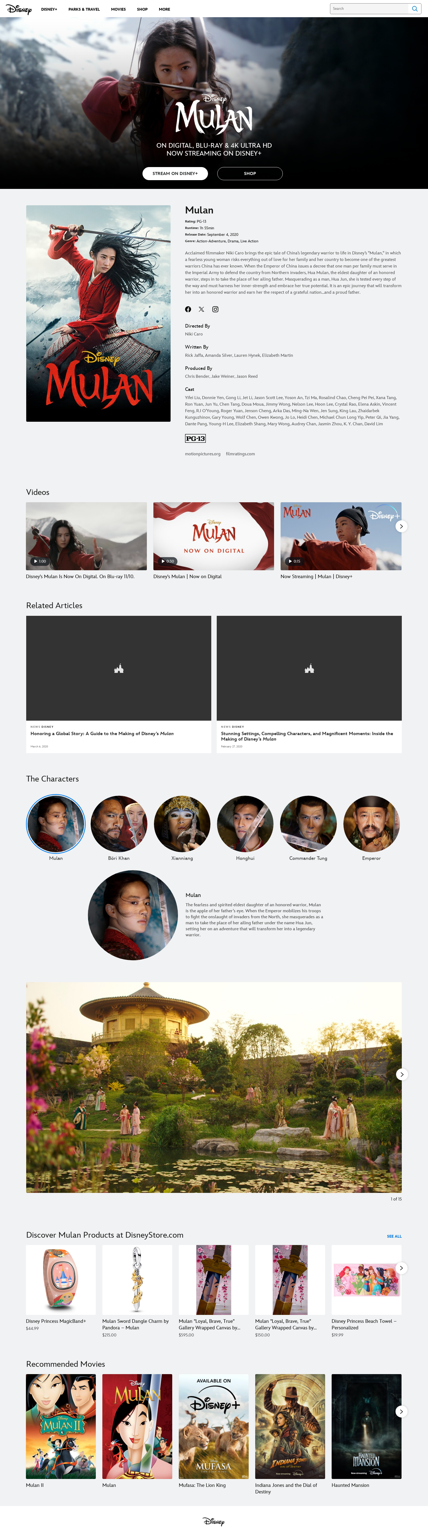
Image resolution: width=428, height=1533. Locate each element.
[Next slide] (393, 1102)
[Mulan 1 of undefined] (56, 830)
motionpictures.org (203, 454)
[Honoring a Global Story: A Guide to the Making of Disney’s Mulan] (119, 739)
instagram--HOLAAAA (215, 309)
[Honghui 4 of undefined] (245, 830)
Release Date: (195, 235)
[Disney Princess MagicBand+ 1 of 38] (61, 1286)
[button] (250, 173)
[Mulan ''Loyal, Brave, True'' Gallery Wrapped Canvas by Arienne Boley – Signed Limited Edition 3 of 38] (214, 1286)
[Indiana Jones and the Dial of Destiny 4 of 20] (290, 1434)
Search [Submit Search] (415, 8)
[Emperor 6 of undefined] (372, 830)
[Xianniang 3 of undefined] (182, 830)
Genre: (190, 241)
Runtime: (192, 228)
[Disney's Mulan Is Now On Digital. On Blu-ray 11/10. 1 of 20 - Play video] (86, 536)
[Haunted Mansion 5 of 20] (367, 1434)
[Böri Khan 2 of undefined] (119, 830)
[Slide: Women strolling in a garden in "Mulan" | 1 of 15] (214, 1102)
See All (394, 1242)
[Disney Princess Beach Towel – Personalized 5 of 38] (367, 1286)
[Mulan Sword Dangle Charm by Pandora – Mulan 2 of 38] (137, 1286)
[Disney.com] (19, 9)
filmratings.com (240, 454)
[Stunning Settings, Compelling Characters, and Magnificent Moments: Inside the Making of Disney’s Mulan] (309, 742)
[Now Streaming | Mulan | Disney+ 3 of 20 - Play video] (341, 536)
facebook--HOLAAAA (188, 309)
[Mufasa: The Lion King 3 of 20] (214, 1434)
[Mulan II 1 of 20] (61, 1434)
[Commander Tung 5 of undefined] (308, 830)
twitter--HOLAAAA (202, 309)
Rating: (190, 221)
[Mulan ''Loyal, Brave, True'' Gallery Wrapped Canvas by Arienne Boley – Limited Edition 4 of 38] (290, 1286)
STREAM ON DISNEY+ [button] (175, 173)
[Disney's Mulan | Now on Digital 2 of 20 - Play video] (213, 536)
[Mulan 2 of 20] (137, 1434)
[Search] (369, 8)
